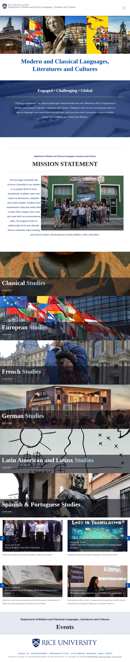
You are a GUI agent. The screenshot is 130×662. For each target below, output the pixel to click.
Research (91, 654)
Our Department (39, 654)
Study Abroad (78, 654)
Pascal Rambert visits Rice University (22, 547)
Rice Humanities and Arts (18, 5)
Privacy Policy (92, 657)
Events (108, 654)
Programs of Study (59, 654)
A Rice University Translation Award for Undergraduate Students (95, 546)
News (100, 654)
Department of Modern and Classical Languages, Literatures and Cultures (42, 7)
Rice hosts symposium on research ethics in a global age (95, 593)
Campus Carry (117, 657)
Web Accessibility (105, 657)
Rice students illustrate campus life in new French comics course (31, 591)
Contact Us (23, 654)
